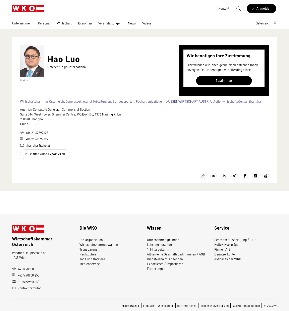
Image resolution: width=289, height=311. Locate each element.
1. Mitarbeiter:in (158, 249)
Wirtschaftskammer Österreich (42, 101)
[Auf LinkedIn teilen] (224, 176)
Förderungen (156, 268)
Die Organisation (91, 239)
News (132, 23)
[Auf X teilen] (255, 176)
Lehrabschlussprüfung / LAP (234, 239)
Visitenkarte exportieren (45, 154)
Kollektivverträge (226, 244)
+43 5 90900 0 (24, 268)
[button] (266, 23)
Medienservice (89, 263)
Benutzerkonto (224, 254)
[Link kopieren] (203, 176)
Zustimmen (224, 80)
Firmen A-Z (222, 249)
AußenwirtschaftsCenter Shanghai (237, 101)
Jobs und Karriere (92, 259)
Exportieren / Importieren (165, 263)
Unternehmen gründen (163, 239)
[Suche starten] (238, 8)
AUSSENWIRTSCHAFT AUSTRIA (189, 101)
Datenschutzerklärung (215, 306)
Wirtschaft (64, 23)
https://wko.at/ (25, 281)
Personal (44, 23)
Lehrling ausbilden (160, 244)
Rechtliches (87, 254)
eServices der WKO (227, 259)
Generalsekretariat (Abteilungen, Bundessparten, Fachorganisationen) (115, 101)
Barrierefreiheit (187, 306)
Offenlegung (165, 306)
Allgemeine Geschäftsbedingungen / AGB (176, 254)
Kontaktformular (26, 288)
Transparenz (88, 249)
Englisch (149, 306)
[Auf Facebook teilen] (245, 176)
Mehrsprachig (131, 306)
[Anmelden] (261, 8)
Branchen (85, 23)
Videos (147, 23)
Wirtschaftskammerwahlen (98, 244)
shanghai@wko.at (35, 145)
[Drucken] (266, 176)
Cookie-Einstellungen (246, 306)
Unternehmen (22, 23)
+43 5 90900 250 (25, 275)
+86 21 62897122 (34, 139)
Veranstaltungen (109, 23)
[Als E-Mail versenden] (213, 176)
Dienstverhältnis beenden (165, 259)
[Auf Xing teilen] (234, 176)
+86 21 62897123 (34, 132)
